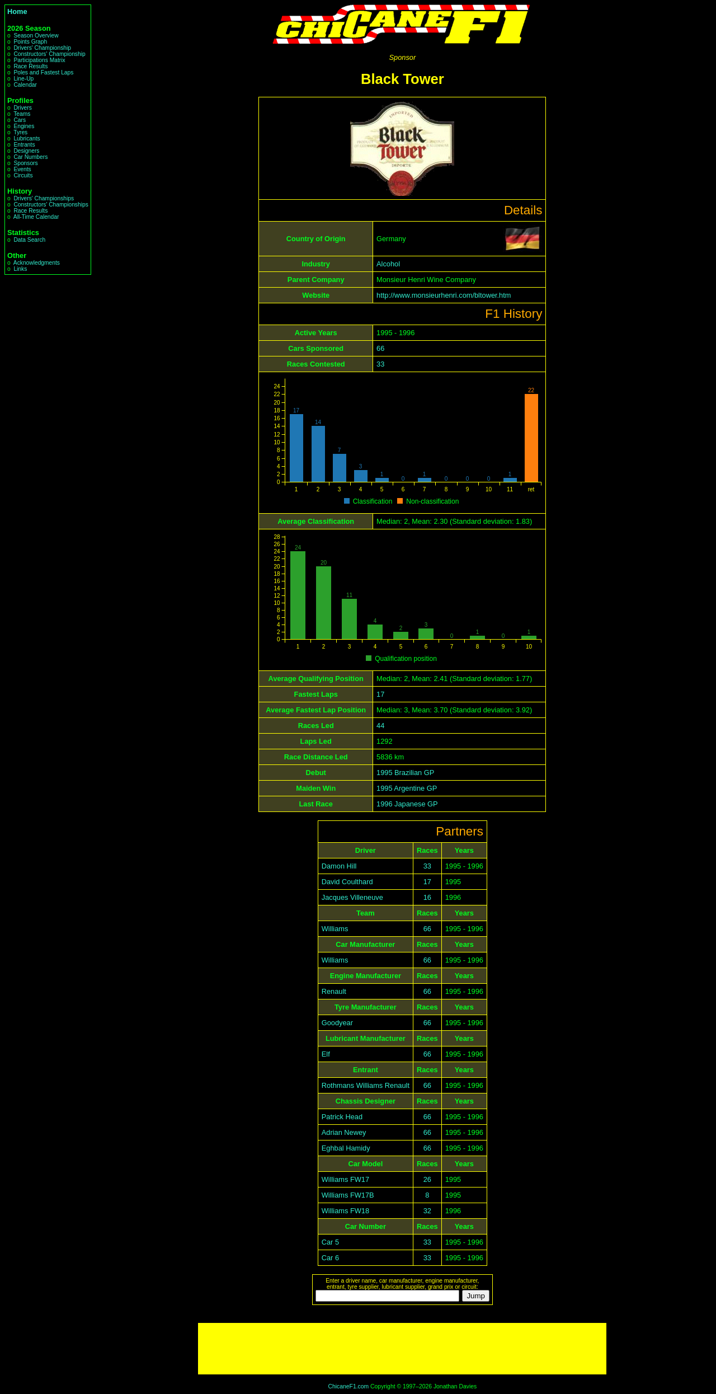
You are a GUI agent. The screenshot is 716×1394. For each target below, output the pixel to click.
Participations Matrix (39, 60)
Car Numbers (30, 157)
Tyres (20, 132)
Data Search (29, 240)
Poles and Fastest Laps (43, 72)
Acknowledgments (36, 263)
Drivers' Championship (42, 48)
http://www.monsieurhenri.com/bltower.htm (443, 295)
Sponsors (25, 163)
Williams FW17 (345, 1179)
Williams (335, 928)
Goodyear (337, 1022)
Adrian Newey (344, 1132)
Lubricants (26, 138)
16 (427, 897)
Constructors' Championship (49, 54)
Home (17, 11)
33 (380, 364)
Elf (326, 1054)
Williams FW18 (345, 1211)
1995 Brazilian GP (405, 772)
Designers (26, 151)
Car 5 (330, 1242)
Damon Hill (339, 866)
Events (22, 169)
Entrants (24, 145)
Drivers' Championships (43, 198)
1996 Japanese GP (407, 804)
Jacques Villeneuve (352, 897)
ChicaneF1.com (348, 1386)
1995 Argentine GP (406, 788)
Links (20, 269)
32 (427, 1211)
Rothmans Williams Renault (365, 1085)
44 (380, 725)
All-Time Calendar (36, 217)
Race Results (30, 66)
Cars (19, 120)
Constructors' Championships (50, 204)
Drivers (22, 108)
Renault (334, 991)
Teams (21, 114)
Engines (23, 126)
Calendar (25, 85)
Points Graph (30, 42)
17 (380, 694)
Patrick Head (342, 1117)
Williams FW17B (348, 1195)
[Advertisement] (402, 1348)
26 (427, 1179)
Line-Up (23, 79)
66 (380, 348)
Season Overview (35, 35)
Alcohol (388, 264)
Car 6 (330, 1258)
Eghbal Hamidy (346, 1148)
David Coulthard (347, 881)
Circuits (22, 175)
